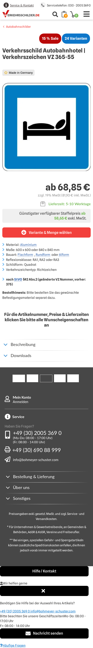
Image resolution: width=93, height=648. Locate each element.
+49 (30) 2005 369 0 (37, 433)
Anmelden (20, 402)
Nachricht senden (44, 633)
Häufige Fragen (13, 645)
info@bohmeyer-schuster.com (35, 460)
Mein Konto (22, 397)
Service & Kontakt (22, 5)
